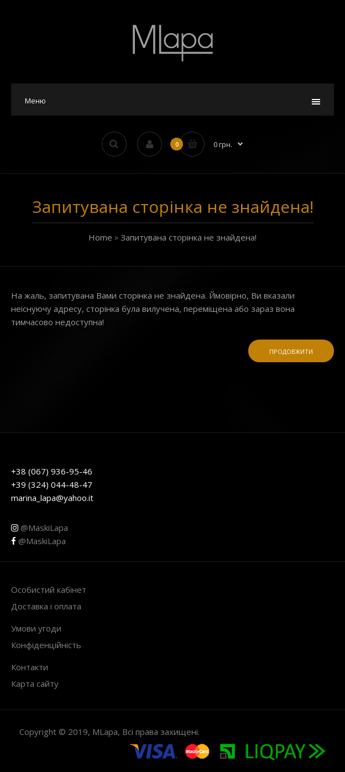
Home (100, 237)
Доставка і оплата (46, 606)
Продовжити (291, 351)
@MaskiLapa (39, 527)
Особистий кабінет (48, 589)
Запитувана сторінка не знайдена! (189, 237)
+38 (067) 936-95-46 (51, 471)
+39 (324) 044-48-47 (51, 484)
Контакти (29, 666)
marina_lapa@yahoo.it (52, 497)
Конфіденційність (46, 644)
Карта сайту (35, 683)
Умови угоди (36, 628)
